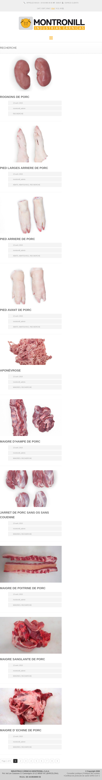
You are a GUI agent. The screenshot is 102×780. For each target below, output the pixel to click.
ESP (43, 8)
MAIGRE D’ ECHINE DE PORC (20, 730)
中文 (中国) (60, 8)
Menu (51, 38)
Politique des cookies (91, 773)
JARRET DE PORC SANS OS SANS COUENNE (24, 515)
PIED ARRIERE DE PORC (17, 239)
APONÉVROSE (10, 370)
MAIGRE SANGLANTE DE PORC (22, 659)
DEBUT (58, 3)
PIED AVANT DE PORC (15, 310)
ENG (48, 8)
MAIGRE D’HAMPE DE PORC (20, 441)
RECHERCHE (18, 114)
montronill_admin (19, 108)
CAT (38, 8)
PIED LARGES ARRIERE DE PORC (24, 168)
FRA (52, 8)
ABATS (15, 185)
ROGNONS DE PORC (14, 96)
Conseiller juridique (74, 773)
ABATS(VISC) (24, 185)
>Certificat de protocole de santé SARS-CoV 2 (82, 776)
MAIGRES (17, 387)
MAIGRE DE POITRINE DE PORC (22, 588)
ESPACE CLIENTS (71, 3)
